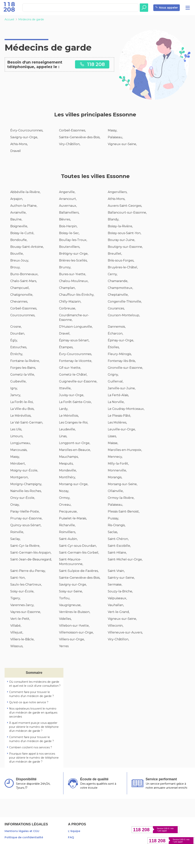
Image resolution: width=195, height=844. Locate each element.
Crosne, (16, 326)
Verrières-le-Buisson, (74, 612)
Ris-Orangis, (116, 525)
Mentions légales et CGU (22, 831)
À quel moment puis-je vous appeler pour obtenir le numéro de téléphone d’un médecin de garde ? (34, 727)
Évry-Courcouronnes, (26, 130)
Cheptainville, (118, 294)
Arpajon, (16, 199)
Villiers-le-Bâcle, (22, 639)
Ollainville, (115, 491)
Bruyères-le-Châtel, (123, 267)
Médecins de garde (31, 19)
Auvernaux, (68, 205)
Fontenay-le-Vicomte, (75, 361)
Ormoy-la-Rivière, (121, 498)
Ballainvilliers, (69, 212)
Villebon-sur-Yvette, (74, 625)
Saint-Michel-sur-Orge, (125, 559)
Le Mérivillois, (69, 415)
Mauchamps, (68, 457)
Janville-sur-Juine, (121, 388)
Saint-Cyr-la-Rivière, (25, 546)
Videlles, (65, 619)
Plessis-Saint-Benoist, (123, 511)
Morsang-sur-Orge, (73, 484)
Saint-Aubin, (68, 539)
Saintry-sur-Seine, (121, 577)
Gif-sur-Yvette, (70, 368)
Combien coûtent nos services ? (30, 747)
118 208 (92, 64)
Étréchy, (16, 354)
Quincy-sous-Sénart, (25, 525)
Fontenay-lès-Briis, (122, 361)
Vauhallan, (116, 605)
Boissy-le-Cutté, (22, 233)
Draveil (15, 151)
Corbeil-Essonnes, (72, 130)
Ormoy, (64, 498)
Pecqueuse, (68, 511)
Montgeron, (19, 477)
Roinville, (17, 532)
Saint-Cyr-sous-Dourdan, (78, 546)
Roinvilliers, (67, 532)
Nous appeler (166, 8)
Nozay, (64, 491)
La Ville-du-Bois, (22, 409)
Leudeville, (67, 429)
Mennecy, (115, 457)
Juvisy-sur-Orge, (71, 395)
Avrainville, (18, 212)
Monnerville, (117, 470)
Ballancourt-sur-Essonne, (127, 212)
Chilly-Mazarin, (70, 301)
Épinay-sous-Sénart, (74, 340)
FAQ (71, 837)
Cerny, (112, 274)
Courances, (116, 308)
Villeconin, (115, 625)
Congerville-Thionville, (125, 301)
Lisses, (112, 436)
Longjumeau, (20, 443)
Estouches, (18, 347)
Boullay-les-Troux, (73, 240)
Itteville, (65, 388)
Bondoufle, (18, 240)
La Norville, (116, 402)
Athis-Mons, (19, 144)
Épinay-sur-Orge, (121, 340)
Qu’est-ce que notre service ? (28, 702)
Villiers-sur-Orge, (72, 639)
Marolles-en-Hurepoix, (125, 450)
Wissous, (16, 646)
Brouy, (15, 267)
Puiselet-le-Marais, (73, 518)
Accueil (9, 19)
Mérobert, (18, 463)
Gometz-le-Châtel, (73, 374)
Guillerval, (115, 381)
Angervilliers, (117, 192)
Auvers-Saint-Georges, (125, 205)
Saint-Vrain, (116, 571)
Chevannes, (19, 301)
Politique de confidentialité (24, 837)
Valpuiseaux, (117, 598)
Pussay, (113, 518)
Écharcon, (115, 333)
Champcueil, (19, 288)
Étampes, (66, 347)
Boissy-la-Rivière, (120, 226)
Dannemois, (116, 326)
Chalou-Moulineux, (73, 281)
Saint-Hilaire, (117, 552)
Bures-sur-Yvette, (72, 274)
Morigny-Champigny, (26, 484)
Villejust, (16, 632)
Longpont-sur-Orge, (74, 443)
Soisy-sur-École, (22, 591)
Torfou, (64, 598)
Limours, (16, 436)
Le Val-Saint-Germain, (26, 422)
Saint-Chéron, (118, 539)
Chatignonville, (21, 294)
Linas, (63, 436)
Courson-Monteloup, (124, 315)
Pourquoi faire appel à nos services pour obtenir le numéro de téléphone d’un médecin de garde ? (34, 757)
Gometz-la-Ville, (22, 374)
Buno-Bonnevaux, (24, 274)
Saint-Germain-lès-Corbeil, (79, 552)
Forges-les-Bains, (23, 368)
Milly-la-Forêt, (118, 463)
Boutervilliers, (69, 247)
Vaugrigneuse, (70, 605)
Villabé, (15, 625)
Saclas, (113, 532)
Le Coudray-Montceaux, (126, 409)
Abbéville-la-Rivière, (25, 192)
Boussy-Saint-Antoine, (27, 247)
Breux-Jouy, (19, 260)
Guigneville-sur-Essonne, (78, 381)
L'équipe (74, 831)
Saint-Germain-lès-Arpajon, (30, 552)
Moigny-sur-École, (24, 470)
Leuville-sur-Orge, (122, 429)
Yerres (64, 646)
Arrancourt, (68, 199)
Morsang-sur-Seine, (122, 484)
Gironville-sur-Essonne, (125, 368)
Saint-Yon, (17, 577)
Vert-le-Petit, (20, 619)
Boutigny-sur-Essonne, (125, 247)
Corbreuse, (67, 308)
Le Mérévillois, (20, 415)
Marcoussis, (18, 450)
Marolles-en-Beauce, (75, 450)
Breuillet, (115, 253)
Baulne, (16, 219)
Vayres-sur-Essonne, (25, 612)
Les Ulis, (16, 429)
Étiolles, (113, 347)
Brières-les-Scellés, (73, 260)
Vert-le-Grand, (118, 612)
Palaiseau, (115, 137)
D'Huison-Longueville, (76, 326)
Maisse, (113, 443)
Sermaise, (115, 584)
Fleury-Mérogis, (120, 354)
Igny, (14, 388)
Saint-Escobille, (119, 546)
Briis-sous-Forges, (121, 260)
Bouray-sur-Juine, (121, 240)
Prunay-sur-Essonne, (26, 518)
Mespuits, (66, 463)
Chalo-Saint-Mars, (23, 281)
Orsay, (14, 504)
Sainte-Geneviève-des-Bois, (79, 137)
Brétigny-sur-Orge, (73, 253)
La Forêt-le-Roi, (21, 402)
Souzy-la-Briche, (120, 591)
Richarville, (67, 525)
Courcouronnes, (22, 315)
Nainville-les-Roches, (26, 491)
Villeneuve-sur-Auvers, (125, 632)
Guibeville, (18, 381)
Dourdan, (17, 333)
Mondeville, (68, 470)
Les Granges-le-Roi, (73, 422)
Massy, (112, 130)
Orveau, (65, 504)
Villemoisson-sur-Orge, (76, 632)
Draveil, (64, 333)
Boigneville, (19, 226)
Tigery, (15, 598)
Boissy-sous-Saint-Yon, (124, 233)
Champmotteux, (120, 288)
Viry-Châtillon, (69, 144)
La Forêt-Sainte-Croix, (75, 402)
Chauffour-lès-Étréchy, (76, 294)
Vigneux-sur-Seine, (122, 144)
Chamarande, (118, 281)
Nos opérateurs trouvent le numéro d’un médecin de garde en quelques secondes (33, 712)
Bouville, (16, 253)
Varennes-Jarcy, (22, 605)
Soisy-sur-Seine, (71, 591)
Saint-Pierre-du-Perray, (28, 571)
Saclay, (15, 539)
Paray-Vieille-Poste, (24, 511)
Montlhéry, (67, 477)
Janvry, (15, 395)
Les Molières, (117, 422)
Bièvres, (65, 219)
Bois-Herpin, (68, 226)
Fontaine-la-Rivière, (25, 361)
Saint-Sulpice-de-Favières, (78, 571)
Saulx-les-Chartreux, (26, 584)
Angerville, (67, 192)
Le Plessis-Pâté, (119, 415)
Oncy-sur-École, (22, 498)
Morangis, (115, 477)
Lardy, (63, 409)
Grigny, (113, 374)
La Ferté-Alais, (118, 395)
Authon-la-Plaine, (23, 205)
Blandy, (113, 219)
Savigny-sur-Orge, (24, 137)
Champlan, (67, 288)
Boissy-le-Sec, (69, 233)
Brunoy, (65, 267)
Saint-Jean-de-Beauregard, (31, 559)
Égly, (14, 340)
